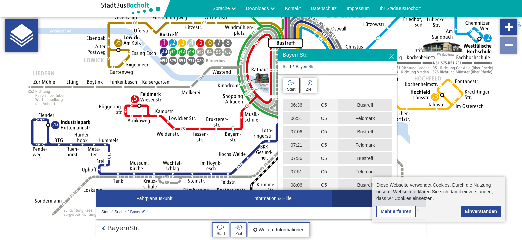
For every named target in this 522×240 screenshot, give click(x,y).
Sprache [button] (224, 8)
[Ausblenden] (391, 56)
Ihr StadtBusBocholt (400, 8)
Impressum (358, 8)
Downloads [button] (260, 8)
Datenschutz (324, 8)
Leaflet (519, 24)
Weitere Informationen (278, 229)
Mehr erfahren (396, 211)
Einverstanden (481, 211)
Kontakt (293, 8)
